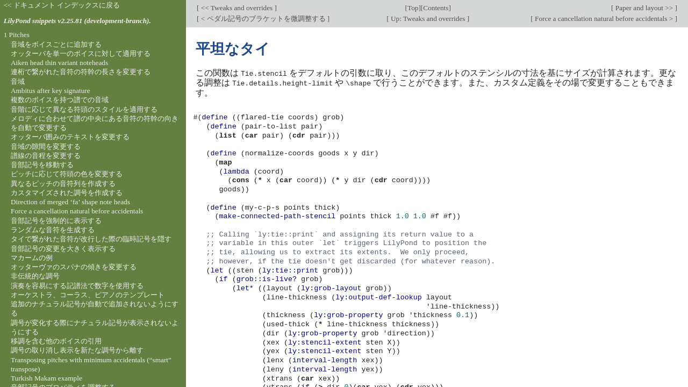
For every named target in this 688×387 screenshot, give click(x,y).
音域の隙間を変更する (46, 146)
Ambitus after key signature (50, 91)
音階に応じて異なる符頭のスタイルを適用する (84, 109)
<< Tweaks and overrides (236, 8)
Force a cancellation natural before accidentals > (604, 19)
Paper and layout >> (644, 8)
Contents (435, 8)
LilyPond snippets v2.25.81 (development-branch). (77, 21)
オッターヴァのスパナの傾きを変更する (74, 267)
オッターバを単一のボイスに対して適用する (80, 53)
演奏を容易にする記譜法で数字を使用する (77, 286)
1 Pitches (17, 35)
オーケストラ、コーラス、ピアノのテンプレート (87, 295)
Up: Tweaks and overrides (428, 19)
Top (412, 8)
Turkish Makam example (46, 378)
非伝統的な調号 (35, 276)
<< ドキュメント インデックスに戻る (62, 5)
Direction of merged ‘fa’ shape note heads (70, 202)
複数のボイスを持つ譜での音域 (60, 100)
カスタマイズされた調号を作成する (67, 193)
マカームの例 (32, 258)
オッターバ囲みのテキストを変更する (70, 137)
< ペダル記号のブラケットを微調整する (263, 19)
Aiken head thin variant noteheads (59, 63)
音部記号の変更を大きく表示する (63, 249)
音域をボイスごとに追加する (56, 44)
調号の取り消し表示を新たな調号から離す (77, 350)
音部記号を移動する (42, 165)
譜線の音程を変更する (46, 156)
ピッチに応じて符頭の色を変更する (67, 174)
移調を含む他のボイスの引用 (56, 341)
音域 (18, 81)
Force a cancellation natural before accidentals (77, 211)
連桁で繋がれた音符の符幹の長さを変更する (80, 72)
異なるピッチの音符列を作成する (63, 184)
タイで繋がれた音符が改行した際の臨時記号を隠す (91, 239)
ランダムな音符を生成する (53, 230)
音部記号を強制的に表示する (56, 221)
